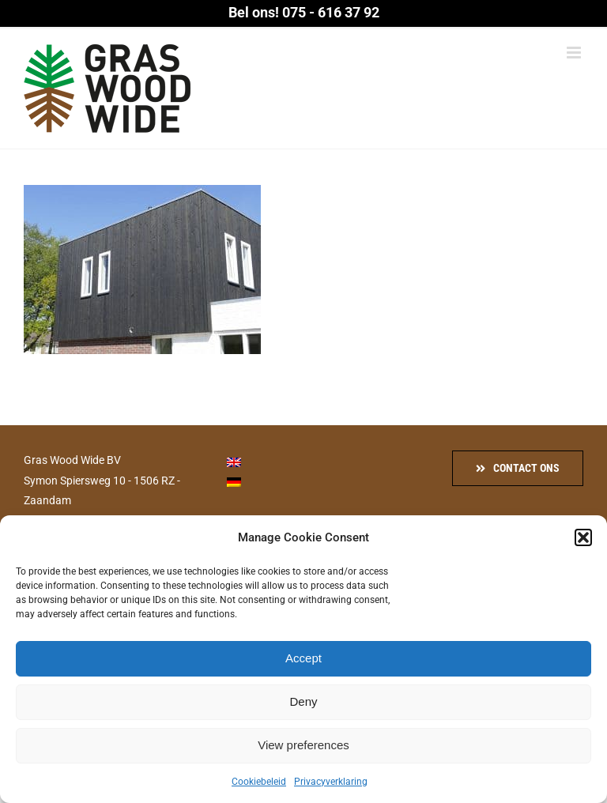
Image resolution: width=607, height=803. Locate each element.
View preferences (303, 745)
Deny (303, 701)
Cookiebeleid (259, 781)
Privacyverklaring (331, 781)
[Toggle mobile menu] (575, 52)
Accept (303, 658)
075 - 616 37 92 (330, 12)
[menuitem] (234, 461)
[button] (583, 537)
